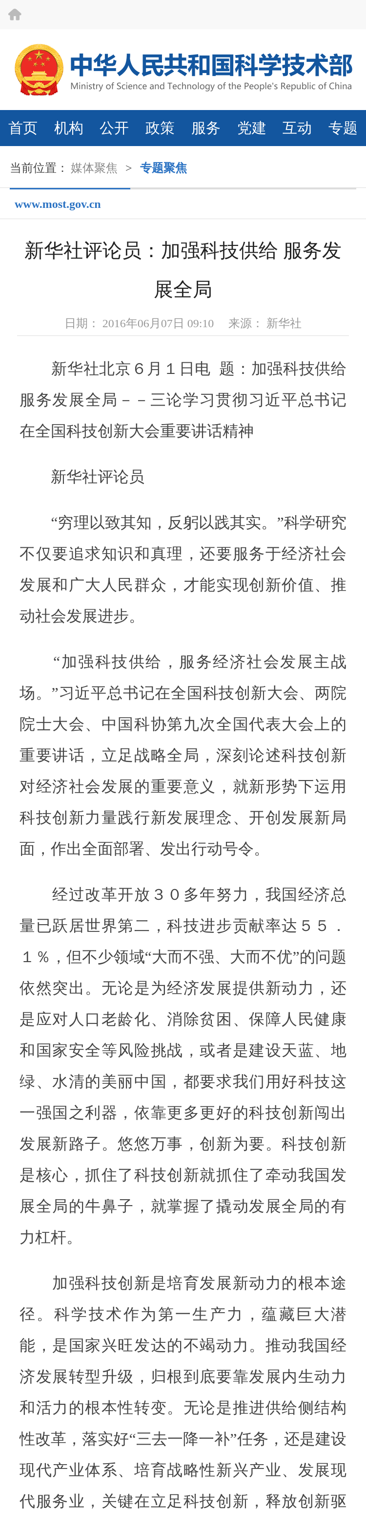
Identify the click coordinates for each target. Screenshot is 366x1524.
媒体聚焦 (94, 168)
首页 (23, 128)
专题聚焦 (163, 168)
